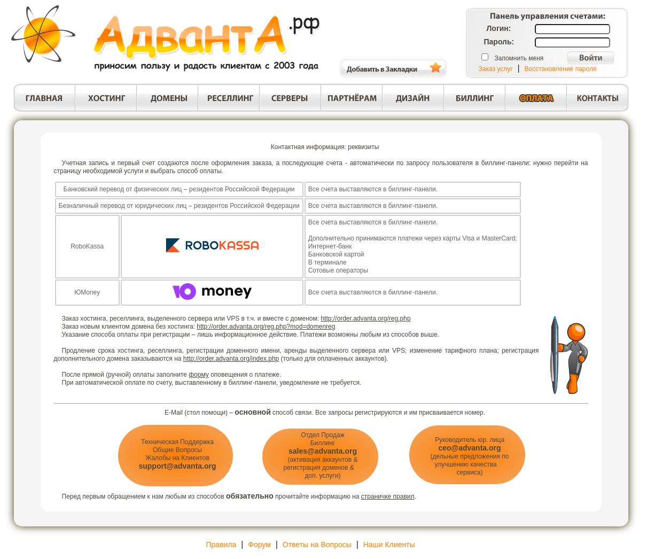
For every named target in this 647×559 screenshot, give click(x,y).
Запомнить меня (519, 58)
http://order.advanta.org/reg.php (365, 318)
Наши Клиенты (389, 544)
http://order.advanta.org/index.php (231, 358)
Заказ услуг (496, 69)
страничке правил (388, 496)
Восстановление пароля (561, 69)
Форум (259, 544)
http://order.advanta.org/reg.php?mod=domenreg (266, 326)
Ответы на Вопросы (317, 544)
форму (199, 374)
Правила (221, 544)
